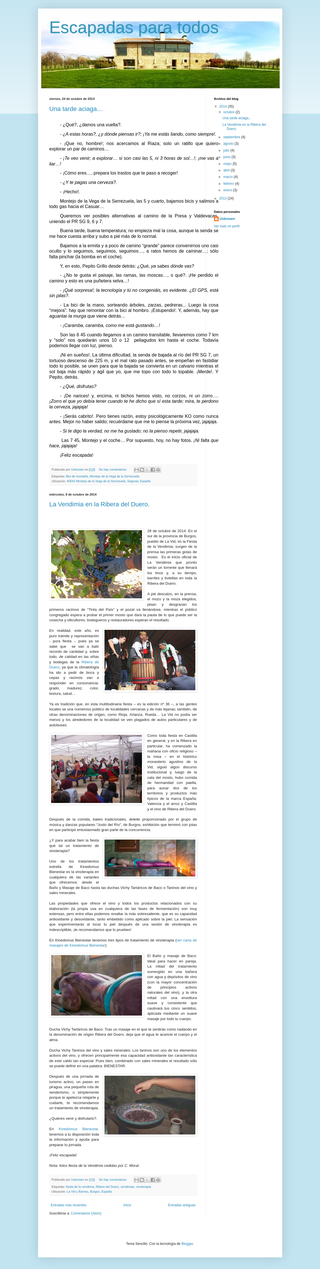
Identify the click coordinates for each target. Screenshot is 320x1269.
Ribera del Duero (107, 1186)
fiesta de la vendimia (80, 1186)
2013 (223, 198)
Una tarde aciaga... (75, 108)
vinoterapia (143, 1186)
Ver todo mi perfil (227, 226)
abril (227, 170)
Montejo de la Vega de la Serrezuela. (115, 476)
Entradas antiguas (182, 1205)
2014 (223, 106)
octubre (229, 112)
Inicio (127, 1205)
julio (226, 150)
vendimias (128, 1186)
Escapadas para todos (134, 27)
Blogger (187, 1244)
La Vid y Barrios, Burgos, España (89, 1191)
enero (228, 190)
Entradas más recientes (69, 1205)
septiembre (232, 137)
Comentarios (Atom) (86, 1213)
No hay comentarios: (113, 469)
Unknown (227, 219)
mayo (228, 164)
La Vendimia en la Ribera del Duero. (99, 504)
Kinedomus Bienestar (78, 1129)
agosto (228, 144)
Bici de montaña (77, 476)
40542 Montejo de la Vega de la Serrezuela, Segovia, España (108, 481)
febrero (229, 184)
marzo (228, 177)
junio (227, 157)
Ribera (87, 662)
